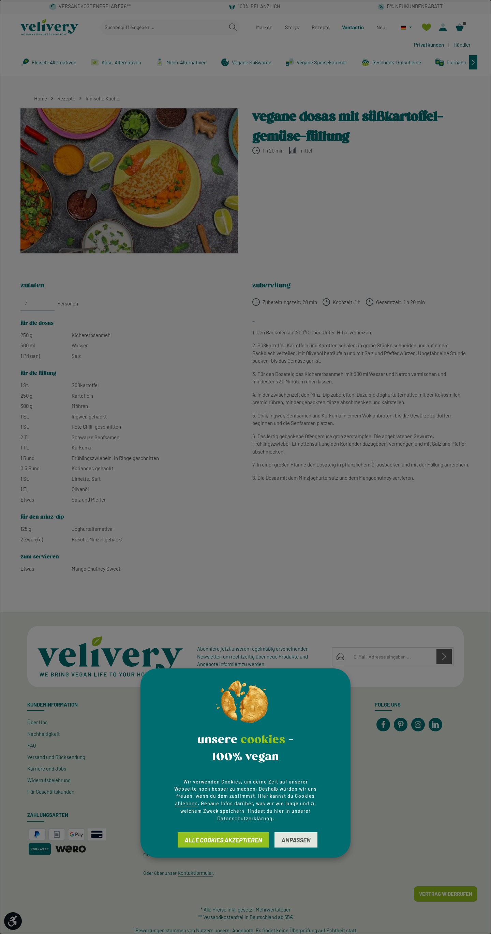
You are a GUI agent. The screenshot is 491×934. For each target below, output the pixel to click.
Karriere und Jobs (46, 768)
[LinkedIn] (435, 724)
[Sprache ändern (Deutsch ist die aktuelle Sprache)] (406, 27)
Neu (380, 27)
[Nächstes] (473, 62)
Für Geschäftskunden (50, 792)
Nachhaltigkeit (43, 734)
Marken (264, 27)
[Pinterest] (400, 724)
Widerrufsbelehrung (49, 780)
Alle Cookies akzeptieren (223, 840)
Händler (462, 45)
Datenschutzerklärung (244, 818)
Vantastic (353, 27)
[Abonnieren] (444, 656)
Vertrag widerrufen (445, 894)
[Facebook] (383, 724)
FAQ (31, 745)
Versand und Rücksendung (56, 757)
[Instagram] (418, 724)
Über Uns (37, 722)
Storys (292, 27)
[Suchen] (233, 27)
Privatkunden (429, 45)
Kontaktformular (195, 873)
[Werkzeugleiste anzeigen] (13, 921)
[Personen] (37, 303)
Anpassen (296, 840)
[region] (130, 181)
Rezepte (321, 27)
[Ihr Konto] (443, 27)
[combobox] (163, 27)
